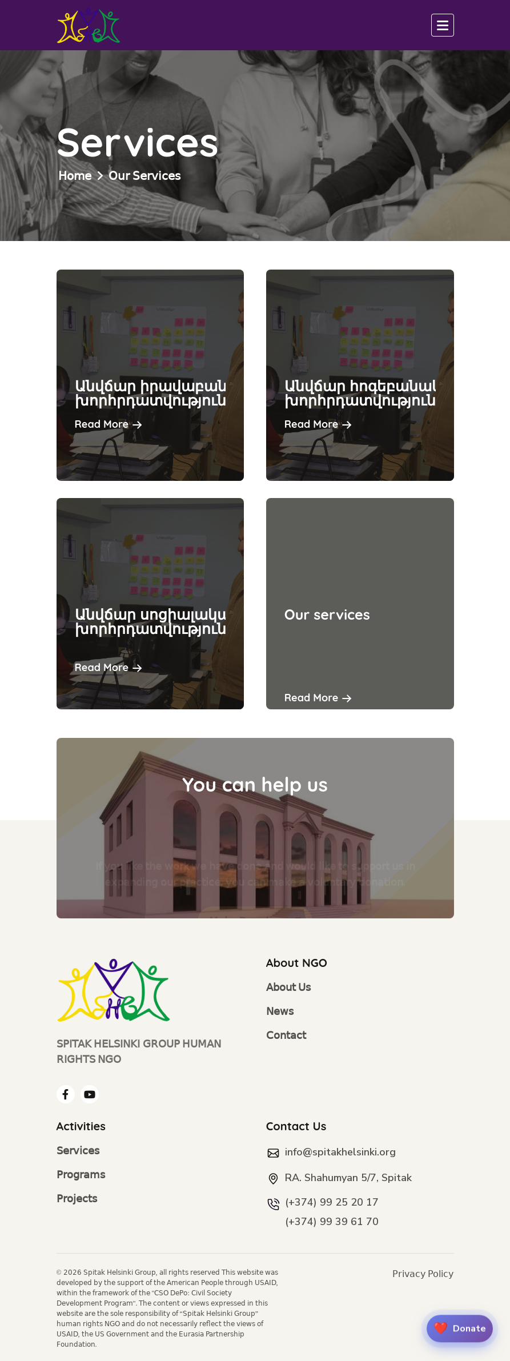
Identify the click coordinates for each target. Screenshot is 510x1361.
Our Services (144, 176)
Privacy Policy (422, 1274)
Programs (81, 1175)
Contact (286, 1035)
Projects (77, 1199)
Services (78, 1151)
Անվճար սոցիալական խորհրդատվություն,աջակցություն (206, 621)
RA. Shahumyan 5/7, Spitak (348, 1178)
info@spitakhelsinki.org (340, 1152)
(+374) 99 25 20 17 (332, 1202)
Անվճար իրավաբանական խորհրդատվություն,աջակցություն (206, 393)
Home (74, 176)
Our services (327, 614)
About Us (288, 987)
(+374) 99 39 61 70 (332, 1222)
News (280, 1011)
